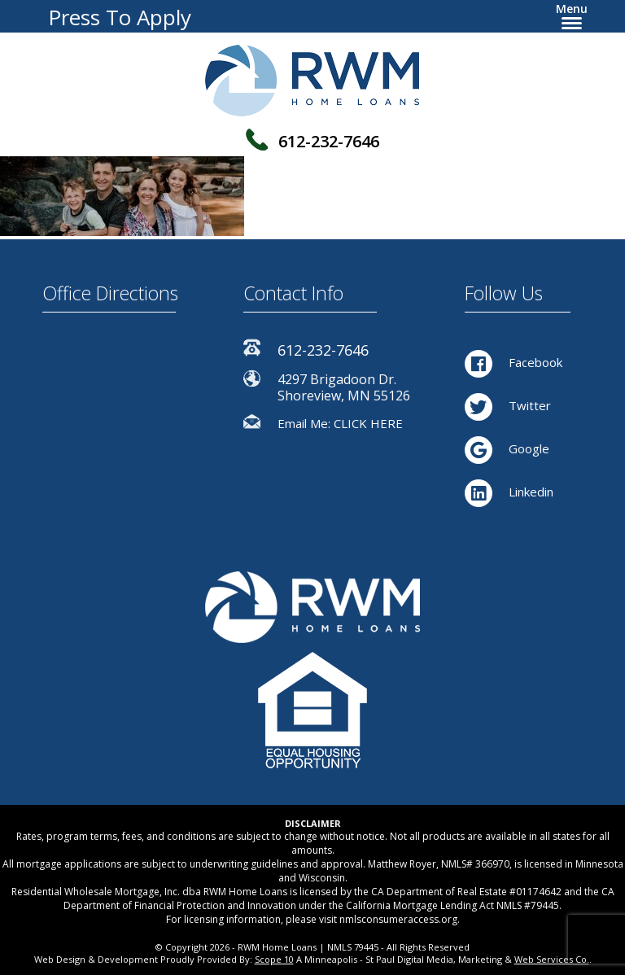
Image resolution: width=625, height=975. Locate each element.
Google (507, 448)
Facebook (513, 362)
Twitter (508, 405)
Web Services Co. (551, 959)
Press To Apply (119, 17)
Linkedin (509, 491)
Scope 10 (274, 959)
